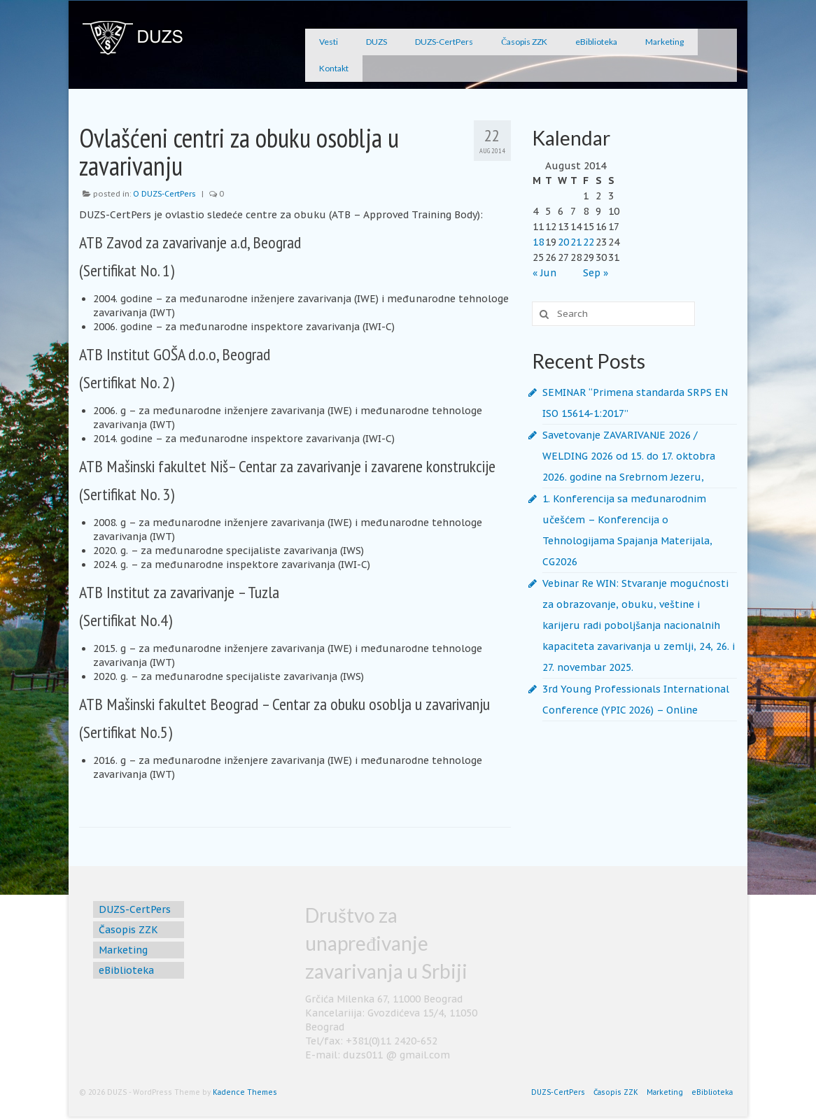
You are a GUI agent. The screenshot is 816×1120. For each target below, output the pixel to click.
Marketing (664, 41)
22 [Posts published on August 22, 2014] (588, 242)
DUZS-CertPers (444, 41)
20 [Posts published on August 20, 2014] (563, 242)
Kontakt (334, 68)
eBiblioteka (596, 41)
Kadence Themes (245, 1092)
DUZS (376, 41)
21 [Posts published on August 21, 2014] (576, 242)
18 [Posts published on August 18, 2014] (538, 242)
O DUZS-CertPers (164, 194)
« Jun (544, 273)
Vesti (328, 41)
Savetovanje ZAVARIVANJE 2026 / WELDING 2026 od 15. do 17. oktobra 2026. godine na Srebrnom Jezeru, (628, 456)
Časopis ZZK (524, 41)
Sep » (595, 273)
